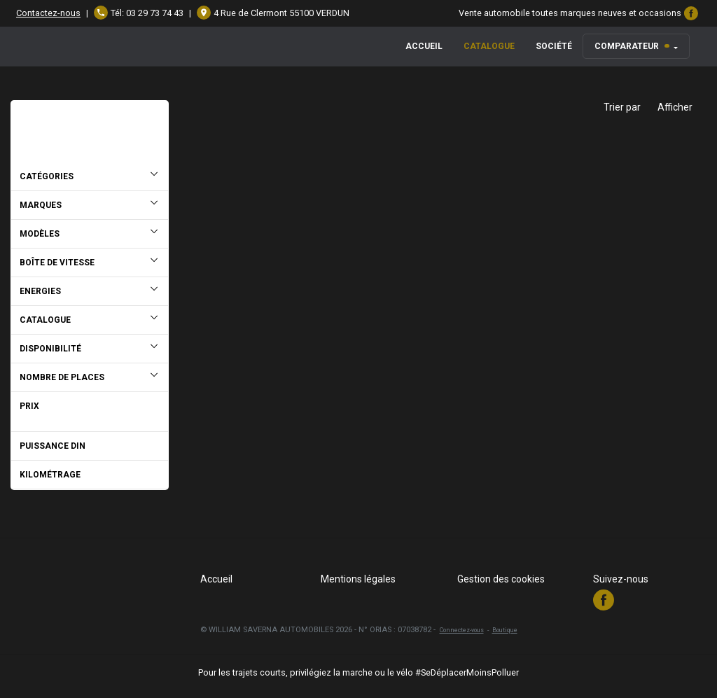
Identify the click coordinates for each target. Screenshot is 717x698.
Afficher (674, 107)
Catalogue (489, 46)
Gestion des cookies (501, 579)
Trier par (622, 107)
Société (554, 46)
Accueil (424, 46)
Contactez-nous (48, 13)
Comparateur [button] (631, 46)
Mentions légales (358, 579)
